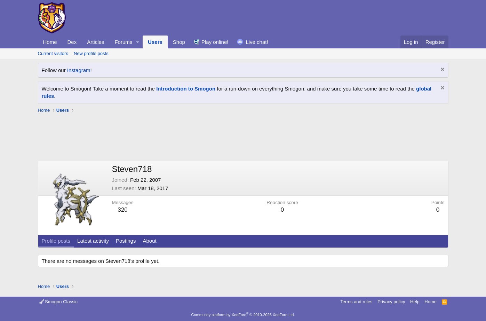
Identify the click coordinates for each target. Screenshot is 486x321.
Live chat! (257, 42)
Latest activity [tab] (93, 241)
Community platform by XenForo (243, 315)
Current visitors (53, 53)
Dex (72, 42)
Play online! (215, 42)
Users (155, 42)
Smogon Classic (58, 301)
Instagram (78, 70)
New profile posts (91, 53)
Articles (95, 42)
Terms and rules (356, 301)
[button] (138, 42)
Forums (123, 42)
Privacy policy (391, 301)
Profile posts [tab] (56, 241)
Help (415, 301)
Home (50, 42)
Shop (179, 42)
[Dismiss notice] (442, 70)
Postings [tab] (126, 241)
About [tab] (149, 241)
